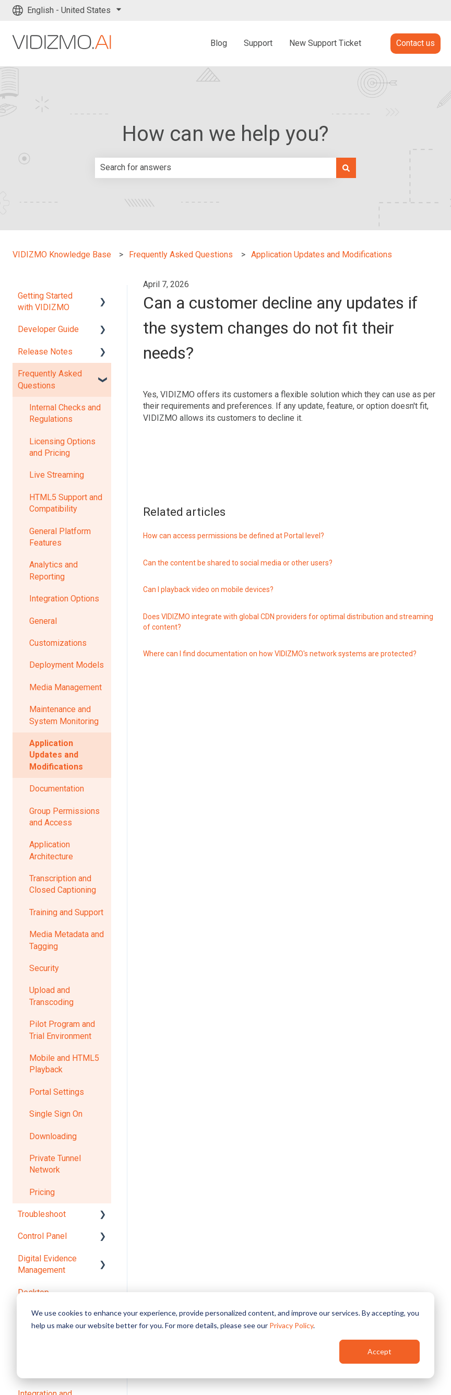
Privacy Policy (291, 1325)
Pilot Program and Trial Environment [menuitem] (62, 1030)
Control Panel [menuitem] (42, 1236)
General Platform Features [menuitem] (60, 537)
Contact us (415, 43)
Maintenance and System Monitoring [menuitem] (64, 715)
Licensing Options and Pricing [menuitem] (62, 447)
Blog (218, 43)
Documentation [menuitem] (56, 789)
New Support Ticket (325, 43)
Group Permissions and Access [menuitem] (64, 816)
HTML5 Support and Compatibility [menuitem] (65, 503)
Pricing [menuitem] (42, 1192)
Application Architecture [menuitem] (51, 850)
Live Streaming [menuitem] (56, 475)
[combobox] (215, 168)
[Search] (346, 168)
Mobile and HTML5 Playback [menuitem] (64, 1063)
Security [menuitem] (44, 968)
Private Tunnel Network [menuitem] (55, 1164)
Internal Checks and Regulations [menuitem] (65, 413)
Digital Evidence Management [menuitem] (47, 1264)
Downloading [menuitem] (53, 1136)
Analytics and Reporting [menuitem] (53, 570)
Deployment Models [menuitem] (66, 665)
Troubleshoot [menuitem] (42, 1214)
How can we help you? (225, 134)
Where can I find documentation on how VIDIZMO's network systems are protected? (280, 653)
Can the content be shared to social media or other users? (238, 563)
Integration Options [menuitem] (64, 599)
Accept (379, 1351)
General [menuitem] (43, 621)
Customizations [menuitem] (58, 643)
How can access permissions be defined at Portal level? (233, 535)
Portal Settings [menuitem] (56, 1092)
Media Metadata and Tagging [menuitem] (66, 940)
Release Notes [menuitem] (45, 352)
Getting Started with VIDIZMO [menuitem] (45, 301)
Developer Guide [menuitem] (48, 329)
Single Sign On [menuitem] (55, 1114)
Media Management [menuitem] (65, 687)
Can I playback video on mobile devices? (208, 589)
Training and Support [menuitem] (66, 912)
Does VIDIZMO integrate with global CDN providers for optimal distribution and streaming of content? (288, 621)
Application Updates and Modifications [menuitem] (56, 755)
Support (258, 43)
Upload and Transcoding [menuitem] (51, 996)
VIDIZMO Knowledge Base (62, 254)
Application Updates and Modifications (321, 254)
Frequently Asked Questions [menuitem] (50, 379)
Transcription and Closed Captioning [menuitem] (62, 884)
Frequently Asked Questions (181, 254)
